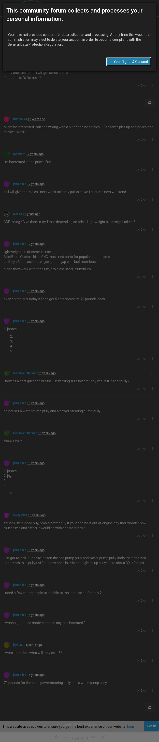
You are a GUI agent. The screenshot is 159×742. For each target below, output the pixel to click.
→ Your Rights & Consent (128, 62)
